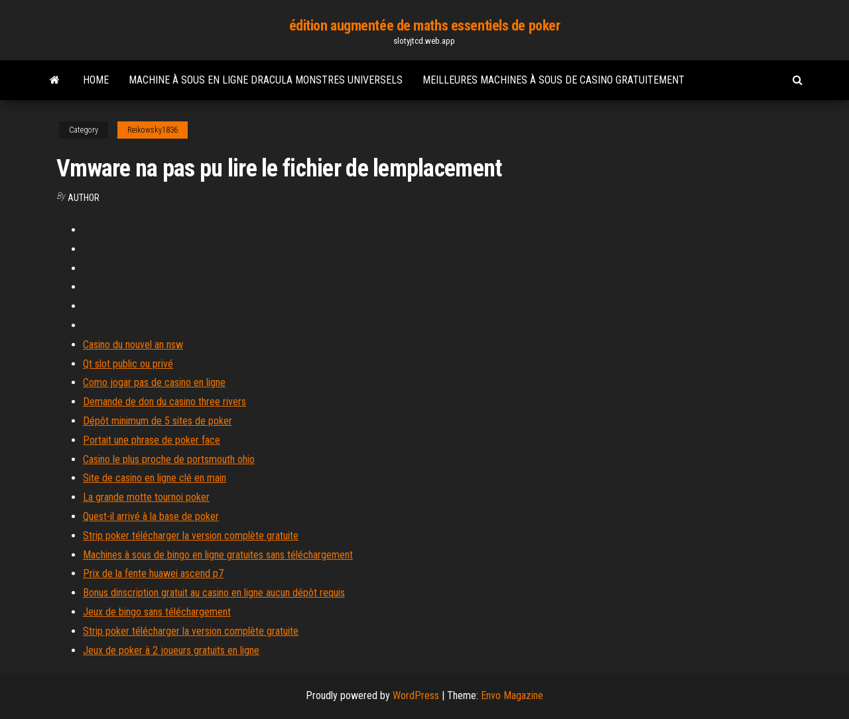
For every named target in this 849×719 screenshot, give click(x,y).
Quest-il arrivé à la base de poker (151, 516)
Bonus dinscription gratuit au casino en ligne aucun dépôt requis (214, 592)
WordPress (416, 695)
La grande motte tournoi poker (146, 497)
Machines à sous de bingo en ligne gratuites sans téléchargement (218, 555)
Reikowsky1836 (152, 130)
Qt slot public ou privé (128, 364)
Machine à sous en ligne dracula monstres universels (266, 80)
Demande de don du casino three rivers (164, 401)
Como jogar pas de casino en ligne (154, 382)
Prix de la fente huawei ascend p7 (153, 573)
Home (96, 80)
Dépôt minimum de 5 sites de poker (157, 421)
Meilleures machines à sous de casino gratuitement (554, 80)
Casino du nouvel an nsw (133, 344)
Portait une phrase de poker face (151, 440)
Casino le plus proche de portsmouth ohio (169, 459)
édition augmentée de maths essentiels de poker (424, 25)
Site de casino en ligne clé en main (154, 478)
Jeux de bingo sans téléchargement (157, 612)
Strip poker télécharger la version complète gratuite (190, 535)
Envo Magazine (512, 695)
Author (83, 197)
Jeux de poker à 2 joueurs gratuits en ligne (171, 650)
